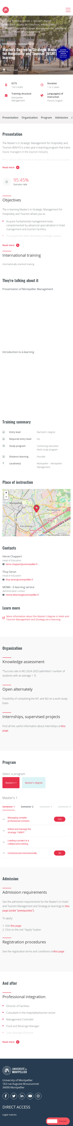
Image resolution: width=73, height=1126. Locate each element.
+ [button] (6, 493)
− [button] (6, 497)
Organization (30, 117)
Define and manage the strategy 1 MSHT (19, 830)
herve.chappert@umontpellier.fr (22, 564)
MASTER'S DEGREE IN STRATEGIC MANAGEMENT (31, 24)
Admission (61, 117)
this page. (59, 951)
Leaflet (41, 535)
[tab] (11, 782)
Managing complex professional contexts (18, 819)
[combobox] (52, 1121)
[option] (62, 1121)
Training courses (21, 20)
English (52, 1121)
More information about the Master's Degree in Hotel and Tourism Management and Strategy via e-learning (35, 618)
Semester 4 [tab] (64, 806)
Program (46, 117)
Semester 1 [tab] (8, 806)
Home (5, 20)
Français (63, 1121)
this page (16, 926)
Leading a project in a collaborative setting (18, 842)
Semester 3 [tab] (46, 806)
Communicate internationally (22, 853)
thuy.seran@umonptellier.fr (19, 579)
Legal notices (9, 1114)
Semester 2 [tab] (27, 806)
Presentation (10, 117)
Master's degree (42, 20)
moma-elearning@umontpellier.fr (22, 594)
